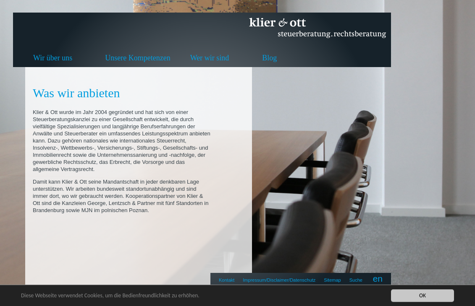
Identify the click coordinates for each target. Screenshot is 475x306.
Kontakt (226, 280)
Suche (355, 280)
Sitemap (332, 280)
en (378, 278)
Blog (269, 58)
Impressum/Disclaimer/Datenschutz (279, 280)
